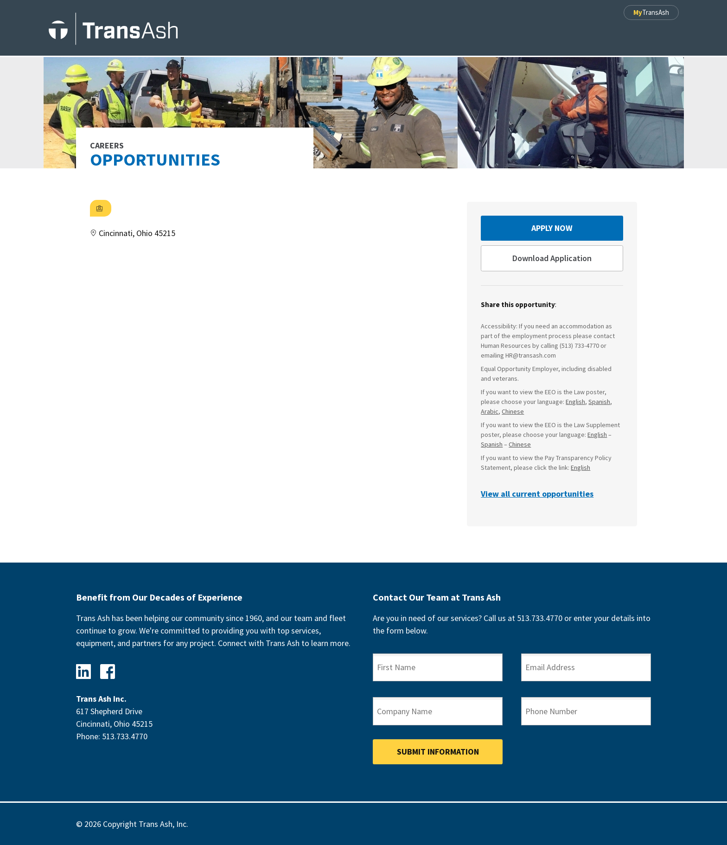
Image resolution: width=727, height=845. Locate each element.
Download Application (552, 258)
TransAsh (651, 12)
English (575, 401)
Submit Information (438, 751)
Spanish (599, 401)
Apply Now (552, 228)
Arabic (489, 411)
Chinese (513, 411)
